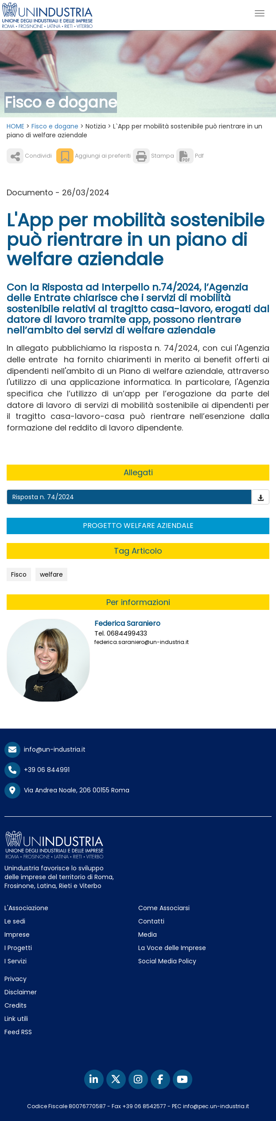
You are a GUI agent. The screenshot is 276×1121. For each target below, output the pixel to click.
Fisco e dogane (54, 126)
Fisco (19, 574)
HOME (15, 126)
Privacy (15, 978)
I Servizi (15, 961)
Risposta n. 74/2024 (43, 497)
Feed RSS (18, 1032)
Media (147, 934)
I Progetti (18, 947)
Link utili (16, 1018)
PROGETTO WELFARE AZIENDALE (138, 525)
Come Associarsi (164, 908)
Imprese (17, 934)
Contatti (151, 921)
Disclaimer (20, 992)
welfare (51, 574)
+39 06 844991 (37, 769)
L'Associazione (26, 908)
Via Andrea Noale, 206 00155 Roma (66, 791)
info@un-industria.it (45, 749)
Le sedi (14, 921)
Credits (15, 1005)
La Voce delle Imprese (172, 947)
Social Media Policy (167, 961)
